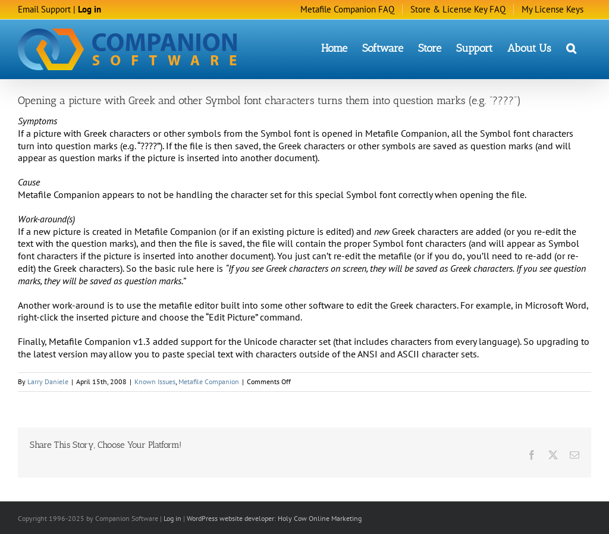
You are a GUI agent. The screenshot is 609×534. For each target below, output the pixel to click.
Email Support (44, 9)
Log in (89, 9)
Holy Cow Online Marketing (320, 517)
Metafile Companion (208, 380)
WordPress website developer (230, 517)
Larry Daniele (47, 380)
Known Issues (154, 380)
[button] (571, 47)
